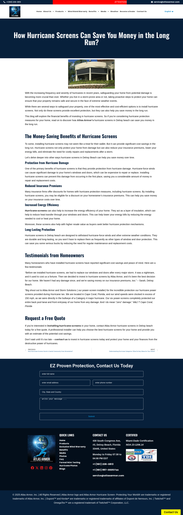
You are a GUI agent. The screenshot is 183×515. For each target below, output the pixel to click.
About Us (48, 11)
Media (105, 11)
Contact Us (142, 11)
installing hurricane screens (64, 325)
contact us (61, 339)
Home (39, 11)
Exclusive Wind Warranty (72, 446)
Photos (63, 456)
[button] (171, 512)
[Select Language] (168, 11)
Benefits (94, 11)
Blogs (62, 468)
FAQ (61, 459)
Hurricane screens (36, 210)
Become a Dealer (127, 11)
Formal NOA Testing (69, 462)
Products (60, 11)
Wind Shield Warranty (77, 11)
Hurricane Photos (68, 465)
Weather (114, 11)
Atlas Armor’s (85, 120)
